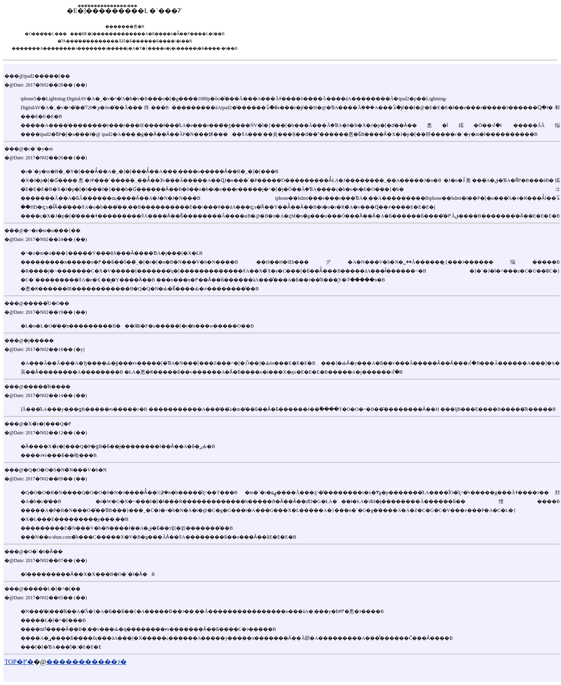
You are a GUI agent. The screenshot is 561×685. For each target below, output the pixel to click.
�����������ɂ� (86, 661)
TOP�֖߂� (19, 661)
